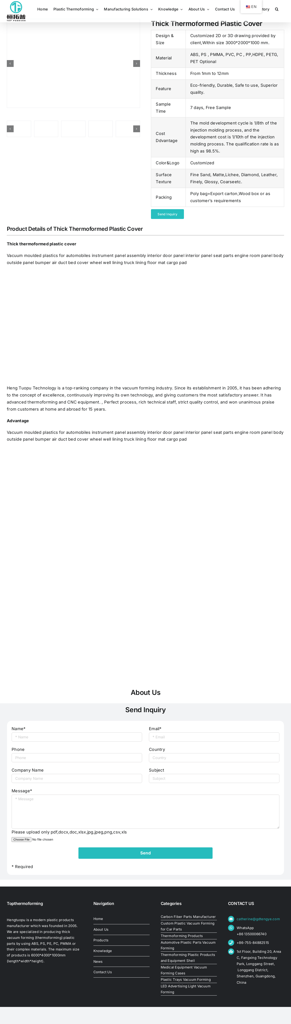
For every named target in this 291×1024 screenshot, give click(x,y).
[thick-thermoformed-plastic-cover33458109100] (128, 129)
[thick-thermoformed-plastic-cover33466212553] (73, 129)
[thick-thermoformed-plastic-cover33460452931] (101, 129)
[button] (276, 9)
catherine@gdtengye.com (258, 919)
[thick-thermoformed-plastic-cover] (73, 63)
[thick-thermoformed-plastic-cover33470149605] (19, 129)
